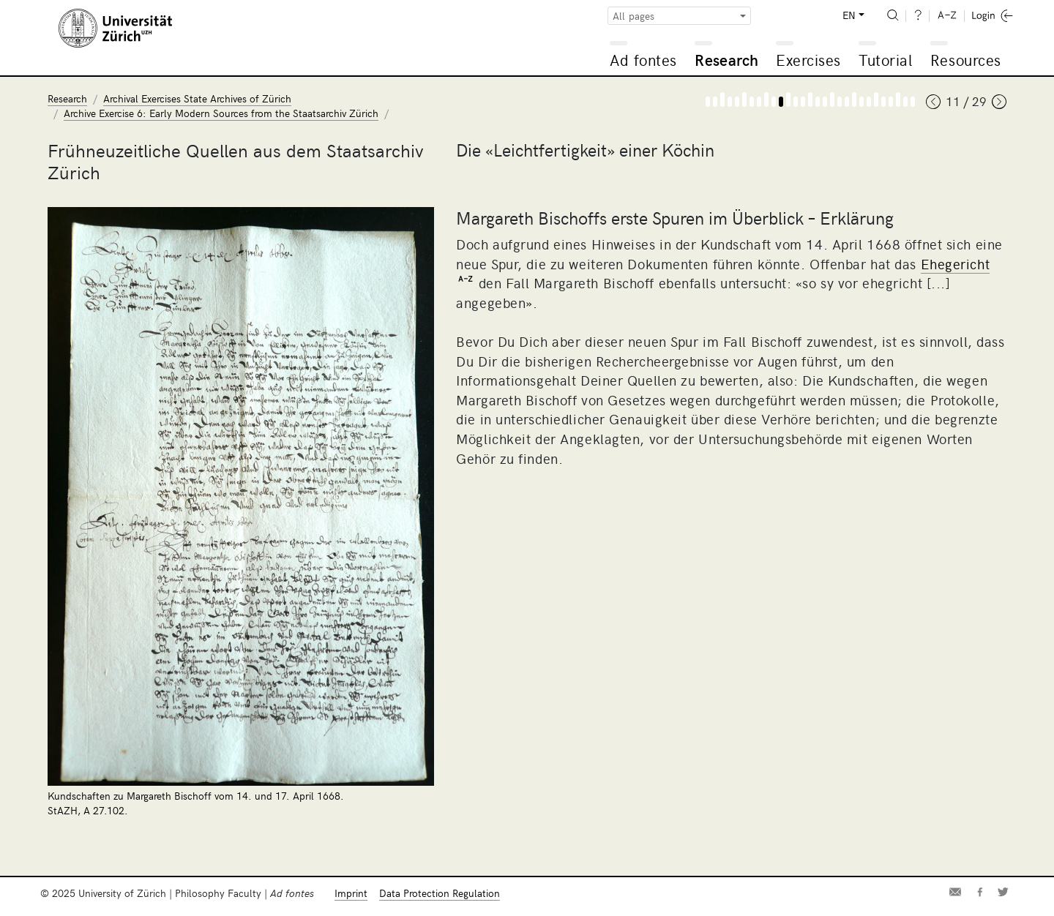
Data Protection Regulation (439, 893)
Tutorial (885, 59)
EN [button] (849, 15)
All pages (633, 16)
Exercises (808, 59)
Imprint (350, 893)
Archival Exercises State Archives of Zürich (197, 98)
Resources (965, 59)
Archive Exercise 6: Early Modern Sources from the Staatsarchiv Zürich (221, 113)
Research (726, 59)
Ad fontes (643, 59)
